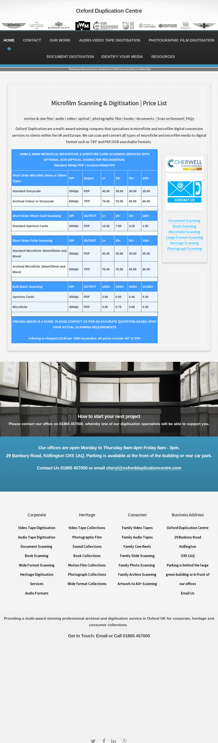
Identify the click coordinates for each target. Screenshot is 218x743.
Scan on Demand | (171, 118)
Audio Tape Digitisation (36, 537)
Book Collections (87, 555)
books (129, 118)
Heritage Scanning (184, 243)
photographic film (107, 118)
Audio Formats (36, 593)
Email (101, 635)
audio (60, 118)
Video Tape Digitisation (36, 527)
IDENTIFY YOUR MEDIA (122, 56)
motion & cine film (38, 118)
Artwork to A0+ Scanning (137, 583)
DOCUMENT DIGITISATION (70, 56)
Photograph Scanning (184, 248)
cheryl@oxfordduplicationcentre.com (143, 467)
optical (83, 118)
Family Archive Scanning (137, 574)
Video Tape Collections (87, 527)
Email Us (187, 593)
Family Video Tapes (137, 527)
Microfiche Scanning (184, 231)
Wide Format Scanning (36, 565)
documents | (146, 118)
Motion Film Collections (87, 565)
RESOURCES (163, 56)
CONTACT (32, 40)
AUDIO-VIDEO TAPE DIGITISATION (109, 40)
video (71, 118)
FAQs (190, 118)
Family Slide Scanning (137, 555)
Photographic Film (87, 537)
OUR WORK (60, 40)
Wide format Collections (87, 583)
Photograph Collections (87, 574)
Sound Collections (87, 546)
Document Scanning (184, 220)
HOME (9, 40)
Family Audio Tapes (137, 537)
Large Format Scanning (184, 237)
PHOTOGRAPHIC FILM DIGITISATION (181, 40)
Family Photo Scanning (137, 565)
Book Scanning (184, 226)
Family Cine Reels (137, 546)
